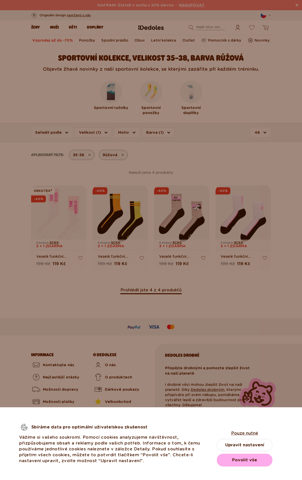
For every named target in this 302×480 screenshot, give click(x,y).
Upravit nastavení (244, 444)
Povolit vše (244, 460)
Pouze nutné (244, 433)
